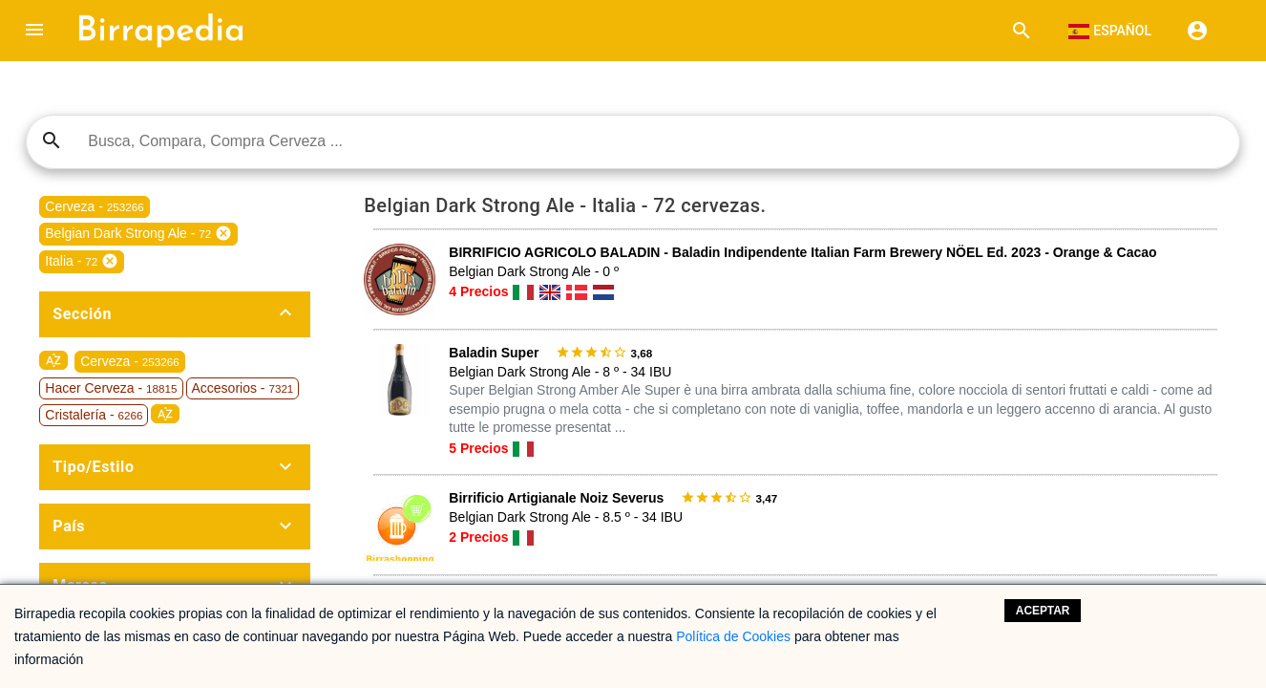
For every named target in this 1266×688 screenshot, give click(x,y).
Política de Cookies (733, 636)
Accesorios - (243, 388)
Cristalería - (93, 414)
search (51, 140)
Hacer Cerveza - (111, 388)
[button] (34, 31)
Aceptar (1043, 610)
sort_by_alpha (53, 360)
